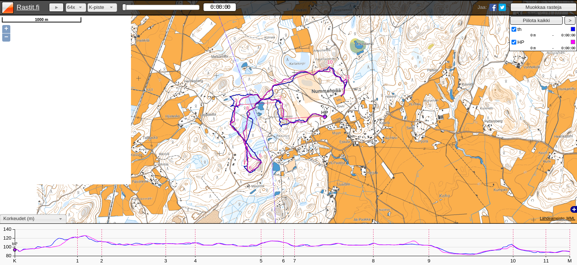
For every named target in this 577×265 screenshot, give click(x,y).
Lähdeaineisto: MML (557, 218)
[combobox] (76, 7)
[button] (543, 7)
